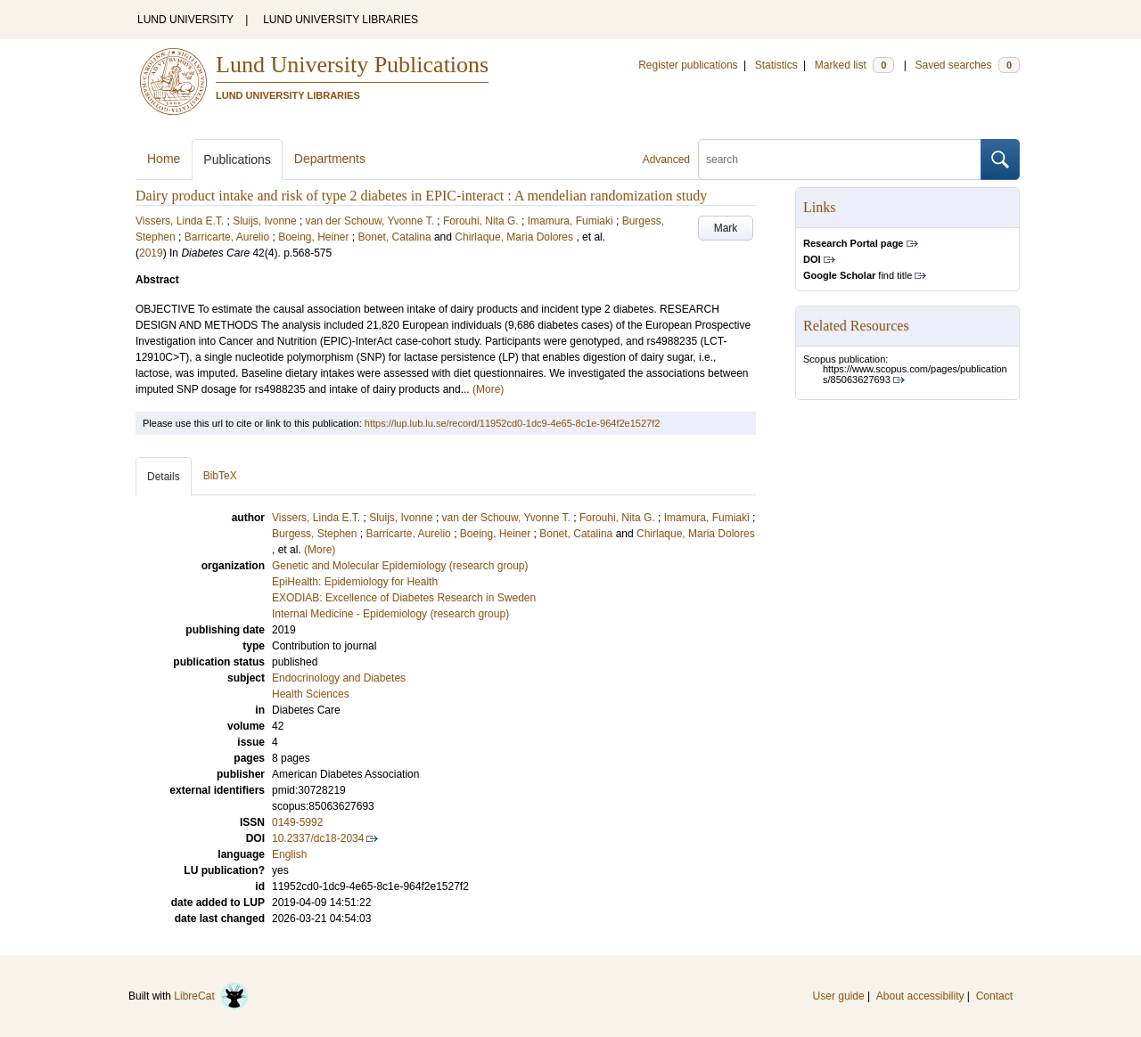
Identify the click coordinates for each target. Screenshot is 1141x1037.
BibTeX (220, 476)
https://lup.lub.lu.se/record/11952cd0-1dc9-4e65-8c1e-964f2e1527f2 (512, 423)
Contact (994, 996)
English (289, 854)
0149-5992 (297, 822)
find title (857, 275)
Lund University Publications (352, 65)
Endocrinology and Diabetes (339, 678)
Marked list (854, 65)
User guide (839, 996)
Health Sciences (310, 694)
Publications (237, 159)
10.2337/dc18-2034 (318, 838)
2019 (151, 253)
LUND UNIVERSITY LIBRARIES (340, 19)
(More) (488, 389)
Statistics (776, 65)
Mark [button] (726, 228)
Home (163, 158)
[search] (839, 159)
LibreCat (211, 996)
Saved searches (967, 65)
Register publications (687, 65)
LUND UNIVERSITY (185, 19)
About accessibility (920, 996)
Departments (329, 158)
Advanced (666, 159)
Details (163, 476)
